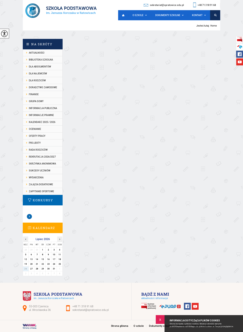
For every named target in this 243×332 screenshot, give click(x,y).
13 (31, 259)
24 (54, 264)
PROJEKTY (35, 142)
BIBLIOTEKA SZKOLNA (41, 59)
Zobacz (29, 216)
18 (60, 259)
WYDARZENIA (36, 177)
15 (43, 259)
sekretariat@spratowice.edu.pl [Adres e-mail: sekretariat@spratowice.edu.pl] (90, 310)
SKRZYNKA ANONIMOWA (42, 163)
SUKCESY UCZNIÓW (39, 170)
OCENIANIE (35, 129)
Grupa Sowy (36, 101)
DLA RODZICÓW (37, 80)
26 (25, 269)
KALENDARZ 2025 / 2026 (42, 122)
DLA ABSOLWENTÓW (40, 66)
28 (37, 269)
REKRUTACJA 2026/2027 (42, 156)
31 (54, 269)
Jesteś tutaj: (203, 26)
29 (43, 269)
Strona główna (122, 15)
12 (25, 259)
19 (25, 264)
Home (213, 26)
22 (43, 264)
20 (31, 264)
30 (48, 269)
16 (48, 259)
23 (48, 264)
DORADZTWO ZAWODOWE (43, 87)
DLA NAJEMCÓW (38, 73)
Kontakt (197, 15)
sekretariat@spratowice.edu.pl (164, 5)
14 (37, 259)
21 (37, 264)
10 (54, 254)
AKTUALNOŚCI (36, 52)
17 (54, 259)
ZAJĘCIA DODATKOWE (41, 184)
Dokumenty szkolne (167, 15)
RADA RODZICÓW (38, 149)
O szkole (137, 15)
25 (60, 264)
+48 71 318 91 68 (204, 5)
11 (60, 254)
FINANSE (34, 94)
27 (31, 269)
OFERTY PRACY (37, 136)
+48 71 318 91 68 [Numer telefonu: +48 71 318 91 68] (82, 306)
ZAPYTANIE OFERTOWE (41, 191)
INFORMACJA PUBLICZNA (43, 108)
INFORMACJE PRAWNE (41, 115)
